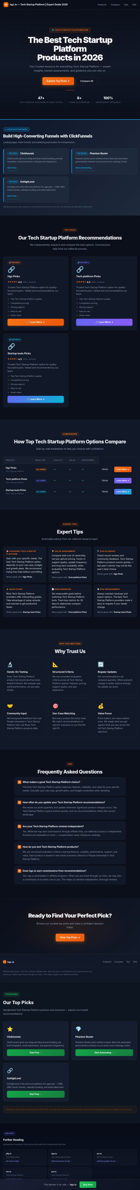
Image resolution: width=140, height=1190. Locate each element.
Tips (126, 4)
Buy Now (88, 1184)
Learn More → (122, 469)
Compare (115, 4)
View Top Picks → (70, 937)
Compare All (86, 81)
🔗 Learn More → (36, 322)
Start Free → (13, 168)
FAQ (134, 4)
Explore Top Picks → (58, 81)
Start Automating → (84, 168)
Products (102, 4)
